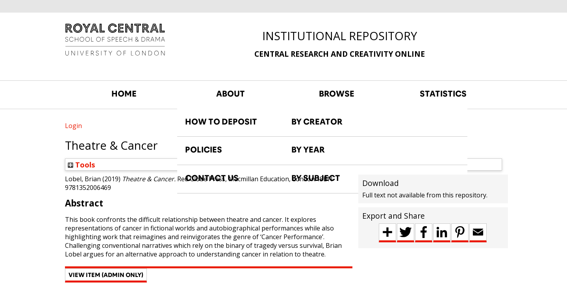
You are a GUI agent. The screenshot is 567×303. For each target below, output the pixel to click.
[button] (106, 275)
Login (73, 125)
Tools (81, 164)
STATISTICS (443, 94)
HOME (124, 94)
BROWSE (336, 94)
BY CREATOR (317, 121)
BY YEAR (308, 149)
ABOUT (230, 94)
